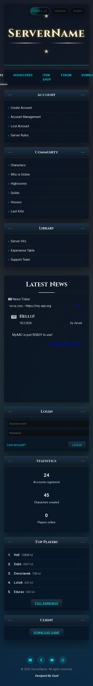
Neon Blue (40, 11)
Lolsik (18, 582)
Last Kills (17, 211)
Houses (16, 202)
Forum (66, 75)
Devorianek (22, 573)
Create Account (21, 108)
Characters (18, 165)
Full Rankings (46, 603)
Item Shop (47, 77)
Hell (16, 555)
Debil (17, 564)
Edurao (19, 592)
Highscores (23, 75)
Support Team (20, 259)
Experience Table (23, 250)
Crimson (60, 11)
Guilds (15, 193)
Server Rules (20, 135)
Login (77, 445)
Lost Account (20, 126)
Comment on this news (65, 344)
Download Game (47, 632)
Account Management (26, 117)
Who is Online (20, 174)
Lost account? (16, 445)
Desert (78, 11)
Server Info (18, 241)
